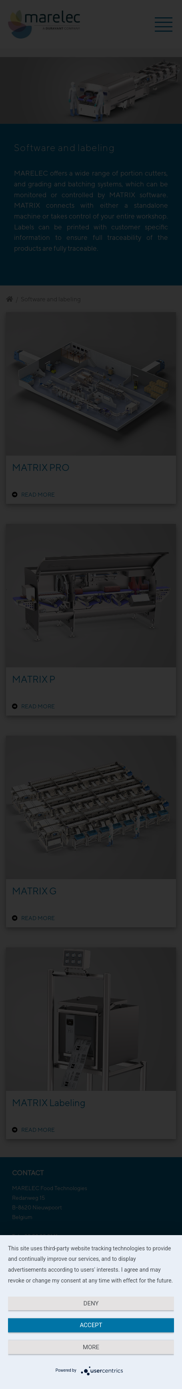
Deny (91, 1303)
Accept (91, 1325)
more (91, 1347)
